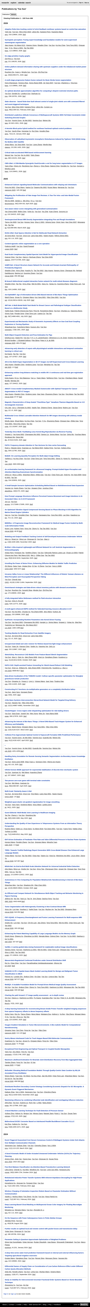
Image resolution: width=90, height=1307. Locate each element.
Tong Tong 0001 (72, 45)
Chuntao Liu (65, 311)
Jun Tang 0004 (20, 144)
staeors (7, 147)
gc (5, 1223)
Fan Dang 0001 (49, 829)
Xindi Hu (67, 475)
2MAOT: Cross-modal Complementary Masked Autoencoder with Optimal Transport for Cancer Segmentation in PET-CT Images (41, 390)
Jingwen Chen (36, 488)
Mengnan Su (62, 187)
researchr (5, 3)
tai (5, 228)
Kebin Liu (19, 829)
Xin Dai (34, 1197)
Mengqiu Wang (20, 1210)
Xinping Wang (55, 1272)
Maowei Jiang (16, 448)
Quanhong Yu (10, 1041)
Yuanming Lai (10, 625)
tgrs (6, 238)
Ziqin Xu (21, 657)
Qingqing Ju (16, 681)
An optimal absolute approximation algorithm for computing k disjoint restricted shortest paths (41, 91)
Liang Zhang (37, 144)
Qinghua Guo (9, 338)
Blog (44, 1304)
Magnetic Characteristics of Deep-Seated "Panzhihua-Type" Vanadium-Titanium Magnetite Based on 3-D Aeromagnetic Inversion (45, 403)
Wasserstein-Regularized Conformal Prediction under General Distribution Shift (35, 960)
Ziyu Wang (16, 1052)
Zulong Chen (54, 936)
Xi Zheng (41, 566)
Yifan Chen (42, 1030)
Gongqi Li (80, 166)
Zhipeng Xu (19, 936)
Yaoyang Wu (62, 1258)
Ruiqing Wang (10, 829)
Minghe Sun (25, 72)
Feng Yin (19, 1062)
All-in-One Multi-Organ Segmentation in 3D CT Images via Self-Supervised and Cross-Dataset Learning (44, 362)
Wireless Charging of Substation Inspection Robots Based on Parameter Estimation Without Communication (40, 1192)
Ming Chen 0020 (25, 32)
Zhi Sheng (8, 566)
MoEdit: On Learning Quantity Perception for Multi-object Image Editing (32, 456)
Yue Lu (33, 378)
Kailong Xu (16, 1124)
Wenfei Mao (47, 144)
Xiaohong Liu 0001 (30, 950)
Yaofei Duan (9, 311)
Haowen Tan (16, 703)
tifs (6, 440)
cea (6, 684)
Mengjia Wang (44, 936)
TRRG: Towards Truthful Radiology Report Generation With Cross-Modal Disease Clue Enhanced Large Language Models (44, 851)
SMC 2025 (8, 901)
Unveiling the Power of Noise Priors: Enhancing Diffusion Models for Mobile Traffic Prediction (41, 563)
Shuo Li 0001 (18, 48)
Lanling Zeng (47, 805)
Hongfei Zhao (44, 131)
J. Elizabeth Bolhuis (24, 340)
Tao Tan (11, 225)
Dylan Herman (28, 1242)
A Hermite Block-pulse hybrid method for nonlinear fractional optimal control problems (38, 128)
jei (5, 807)
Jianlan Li (18, 201)
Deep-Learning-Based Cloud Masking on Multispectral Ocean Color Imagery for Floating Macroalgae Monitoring (43, 1206)
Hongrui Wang (10, 842)
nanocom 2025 (10, 190)
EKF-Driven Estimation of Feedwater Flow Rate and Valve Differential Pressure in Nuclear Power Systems (45, 839)
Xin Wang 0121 (19, 45)
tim (6, 518)
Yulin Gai (8, 32)
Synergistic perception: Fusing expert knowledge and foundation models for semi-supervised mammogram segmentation (41, 41)
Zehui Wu (70, 434)
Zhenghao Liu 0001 (31, 936)
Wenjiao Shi (15, 381)
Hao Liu (7, 515)
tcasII (7, 1199)
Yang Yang (16, 805)
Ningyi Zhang (9, 1076)
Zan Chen (19, 1030)
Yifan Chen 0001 (53, 297)
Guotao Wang (10, 1258)
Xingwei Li (8, 434)
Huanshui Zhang (36, 772)
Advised (13, 14)
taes (6, 123)
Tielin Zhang (34, 155)
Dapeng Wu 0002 (40, 187)
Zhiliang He (23, 668)
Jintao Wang (9, 144)
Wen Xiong (34, 713)
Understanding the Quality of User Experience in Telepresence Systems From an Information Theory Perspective (43, 824)
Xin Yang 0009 (76, 475)
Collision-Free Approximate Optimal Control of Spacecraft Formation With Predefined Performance (43, 735)
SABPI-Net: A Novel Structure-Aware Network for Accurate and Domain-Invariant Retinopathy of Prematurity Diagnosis (41, 266)
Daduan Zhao (10, 1092)
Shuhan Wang (44, 1272)
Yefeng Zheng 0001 (61, 236)
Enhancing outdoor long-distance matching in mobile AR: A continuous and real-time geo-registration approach (44, 374)
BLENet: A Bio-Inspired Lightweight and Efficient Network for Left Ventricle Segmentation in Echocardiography (40, 548)
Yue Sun (15, 32)
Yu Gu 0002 (71, 936)
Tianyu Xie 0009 (10, 222)
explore (13, 3)
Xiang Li (25, 257)
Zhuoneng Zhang (51, 394)
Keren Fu (66, 458)
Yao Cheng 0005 (11, 211)
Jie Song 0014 (10, 236)
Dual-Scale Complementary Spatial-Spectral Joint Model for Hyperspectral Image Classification (41, 254)
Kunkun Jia (57, 612)
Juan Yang (49, 681)
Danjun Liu (45, 434)
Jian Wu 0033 (47, 1076)
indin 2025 (8, 845)
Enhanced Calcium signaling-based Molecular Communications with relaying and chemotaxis (41, 185)
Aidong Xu (19, 1113)
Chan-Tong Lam (75, 284)
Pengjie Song (19, 313)
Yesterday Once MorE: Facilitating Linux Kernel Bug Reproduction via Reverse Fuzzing (38, 432)
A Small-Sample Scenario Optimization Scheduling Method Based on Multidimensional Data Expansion (44, 485)
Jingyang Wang (40, 842)
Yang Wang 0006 (52, 713)
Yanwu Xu (52, 284)
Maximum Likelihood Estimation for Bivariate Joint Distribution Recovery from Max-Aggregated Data (43, 1060)
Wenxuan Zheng (51, 1258)
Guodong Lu (62, 657)
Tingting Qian (59, 681)
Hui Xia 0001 (16, 612)
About (4, 1304)
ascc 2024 (8, 1162)
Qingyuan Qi (31, 539)
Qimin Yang (60, 222)
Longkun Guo (25, 93)
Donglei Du (16, 93)
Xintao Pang (9, 553)
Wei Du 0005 (9, 201)
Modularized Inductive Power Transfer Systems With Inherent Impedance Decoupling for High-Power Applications (43, 1179)
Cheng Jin (17, 166)
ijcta (6, 1127)
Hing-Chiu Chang (19, 424)
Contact (11, 1304)
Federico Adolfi (10, 246)
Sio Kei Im (8, 1079)
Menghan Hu (48, 364)
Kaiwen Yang (19, 528)
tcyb (6, 1095)
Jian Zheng (41, 923)
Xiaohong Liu (75, 458)
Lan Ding (66, 515)
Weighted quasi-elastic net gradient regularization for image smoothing (32, 802)
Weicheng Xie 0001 (63, 856)
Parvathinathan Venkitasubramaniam (40, 963)
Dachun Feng (47, 899)
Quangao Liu (26, 448)
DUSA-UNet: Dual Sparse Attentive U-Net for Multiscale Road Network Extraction (36, 233)
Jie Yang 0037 (48, 83)
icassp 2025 (9, 1065)
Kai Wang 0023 (37, 448)
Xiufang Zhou (66, 448)
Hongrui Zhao (23, 83)
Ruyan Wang (52, 187)
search (28, 3)
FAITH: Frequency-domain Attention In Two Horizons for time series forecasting (35, 445)
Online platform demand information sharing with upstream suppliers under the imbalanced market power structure (45, 68)
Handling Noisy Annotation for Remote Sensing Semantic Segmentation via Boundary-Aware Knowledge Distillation (45, 757)
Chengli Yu (18, 1170)
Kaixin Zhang (19, 488)
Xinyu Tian (40, 869)
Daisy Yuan (17, 566)
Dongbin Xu (65, 166)
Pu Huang (37, 998)
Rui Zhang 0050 (37, 612)
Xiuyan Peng (53, 1159)
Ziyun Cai (26, 236)
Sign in (81, 2)
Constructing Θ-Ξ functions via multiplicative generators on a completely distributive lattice (40, 689)
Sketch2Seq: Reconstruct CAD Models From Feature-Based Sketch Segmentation (36, 654)
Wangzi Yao (9, 155)
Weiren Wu (47, 120)
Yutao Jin (15, 646)
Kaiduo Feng (48, 448)
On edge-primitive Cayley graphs (17, 56)
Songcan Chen (41, 762)
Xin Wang (26, 1076)
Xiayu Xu (45, 284)
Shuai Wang (19, 421)
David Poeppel (28, 246)
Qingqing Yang (10, 1030)
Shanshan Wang (29, 475)
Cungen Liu (48, 107)
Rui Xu (7, 963)
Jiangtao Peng (10, 1221)
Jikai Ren (78, 622)
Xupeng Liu (24, 1103)
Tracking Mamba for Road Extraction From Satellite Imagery (28, 633)
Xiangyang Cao (30, 1092)
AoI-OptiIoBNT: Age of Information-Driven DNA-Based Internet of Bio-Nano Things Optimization (41, 295)
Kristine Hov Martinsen (76, 338)
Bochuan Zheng (35, 257)
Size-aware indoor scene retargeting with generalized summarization (31, 209)
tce (6, 834)
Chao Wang (20, 187)
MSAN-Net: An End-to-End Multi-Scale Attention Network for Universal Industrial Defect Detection (42, 866)
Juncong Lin (63, 211)
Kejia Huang (9, 378)
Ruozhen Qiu (9, 72)
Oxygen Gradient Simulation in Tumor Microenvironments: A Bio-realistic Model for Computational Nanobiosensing (42, 1026)
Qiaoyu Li (15, 998)
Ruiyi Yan (32, 1103)
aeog (6, 383)
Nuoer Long (9, 528)
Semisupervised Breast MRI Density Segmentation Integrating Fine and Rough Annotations (40, 219)
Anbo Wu (8, 1272)
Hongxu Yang (29, 222)
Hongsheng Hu (10, 1183)
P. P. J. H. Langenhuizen (39, 338)
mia (6, 480)
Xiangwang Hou (44, 515)
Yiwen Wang (40, 378)
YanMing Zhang (31, 553)
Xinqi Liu (41, 657)
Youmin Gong (17, 120)
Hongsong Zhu (64, 1170)
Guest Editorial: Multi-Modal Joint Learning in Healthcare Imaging (30, 813)
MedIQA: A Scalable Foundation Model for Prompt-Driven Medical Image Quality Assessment (40, 984)
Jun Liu (7, 502)
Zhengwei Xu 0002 (24, 408)
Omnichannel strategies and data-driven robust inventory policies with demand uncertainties (40, 587)
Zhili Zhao (8, 1103)
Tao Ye (29, 899)
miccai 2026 (9, 276)
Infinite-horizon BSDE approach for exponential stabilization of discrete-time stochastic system (41, 770)
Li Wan (39, 1103)
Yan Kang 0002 (18, 434)
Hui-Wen (26, 1170)
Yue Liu (12, 872)
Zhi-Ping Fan (42, 72)
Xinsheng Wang (26, 805)
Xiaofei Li (8, 1197)
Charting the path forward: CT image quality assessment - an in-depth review (34, 995)
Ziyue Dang (27, 829)
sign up (13, 1294)
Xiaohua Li (80, 936)
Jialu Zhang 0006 (31, 657)
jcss (6, 96)
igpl (6, 695)
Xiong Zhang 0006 (35, 83)
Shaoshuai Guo (10, 327)
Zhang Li (14, 815)
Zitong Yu (59, 458)
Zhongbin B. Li (39, 1210)
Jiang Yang (16, 692)
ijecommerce (9, 204)
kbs (6, 289)
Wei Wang (25, 772)
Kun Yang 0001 (40, 297)
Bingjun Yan (28, 1113)
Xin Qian (37, 977)
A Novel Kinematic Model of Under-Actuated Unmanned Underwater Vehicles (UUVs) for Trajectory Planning (42, 1155)
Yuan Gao (18, 1076)
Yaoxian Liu (9, 488)
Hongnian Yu (26, 131)
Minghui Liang (10, 169)
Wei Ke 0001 (36, 284)
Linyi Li (31, 681)
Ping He (36, 311)
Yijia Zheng (70, 1014)
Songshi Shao (27, 590)
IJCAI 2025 (9, 569)
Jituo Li (14, 657)
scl (6, 775)
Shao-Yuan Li (30, 762)
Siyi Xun (8, 987)
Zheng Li (37, 166)
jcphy (6, 604)
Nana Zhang (46, 1103)
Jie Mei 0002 (27, 120)
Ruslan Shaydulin (40, 1242)
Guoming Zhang (29, 273)
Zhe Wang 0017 (31, 625)
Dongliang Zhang (51, 657)
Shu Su (17, 1014)
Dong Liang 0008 (18, 762)
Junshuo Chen (48, 488)
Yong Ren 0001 (56, 515)
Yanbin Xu (34, 646)
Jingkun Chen (29, 977)
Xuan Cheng (53, 211)
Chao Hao (36, 856)
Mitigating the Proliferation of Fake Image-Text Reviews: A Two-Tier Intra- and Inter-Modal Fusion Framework (42, 197)
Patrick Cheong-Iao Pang (24, 311)
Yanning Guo (37, 120)
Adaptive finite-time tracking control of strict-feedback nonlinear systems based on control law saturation (45, 29)
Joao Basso (51, 1242)
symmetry (8, 330)
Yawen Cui (44, 856)
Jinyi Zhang (37, 899)
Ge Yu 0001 (9, 939)
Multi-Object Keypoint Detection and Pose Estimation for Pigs (28, 335)
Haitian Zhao (77, 829)
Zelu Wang (8, 869)
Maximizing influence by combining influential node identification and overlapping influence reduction (44, 1100)
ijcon (6, 110)
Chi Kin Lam (32, 923)
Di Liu (17, 378)
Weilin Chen (22, 211)
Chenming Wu (46, 668)
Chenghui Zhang (50, 1092)
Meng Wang (35, 1014)
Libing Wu (35, 32)
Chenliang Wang (71, 378)
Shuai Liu (14, 539)
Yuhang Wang (40, 681)
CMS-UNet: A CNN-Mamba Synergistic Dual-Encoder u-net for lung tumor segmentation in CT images (43, 163)
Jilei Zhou (26, 201)
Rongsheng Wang (46, 311)
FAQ (50, 1304)
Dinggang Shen (70, 909)
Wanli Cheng (9, 297)
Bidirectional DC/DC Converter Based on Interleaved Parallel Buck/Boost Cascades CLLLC (39, 1121)
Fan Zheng (27, 1197)
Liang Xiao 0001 (36, 236)
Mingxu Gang (38, 1113)
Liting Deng (9, 1170)
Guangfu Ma (47, 738)
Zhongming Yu (10, 1285)
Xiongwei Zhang (26, 692)
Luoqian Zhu (18, 977)
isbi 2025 (8, 367)
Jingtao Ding (26, 566)
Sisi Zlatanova (25, 378)
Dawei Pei (19, 338)
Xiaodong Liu (75, 515)
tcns (6, 1148)
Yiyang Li (24, 681)
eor (6, 75)
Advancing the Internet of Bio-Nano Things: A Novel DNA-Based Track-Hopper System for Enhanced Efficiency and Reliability (43, 723)
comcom (8, 614)
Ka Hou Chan (60, 45)
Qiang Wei (19, 437)
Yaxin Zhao (9, 166)
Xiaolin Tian (36, 408)
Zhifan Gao (75, 421)
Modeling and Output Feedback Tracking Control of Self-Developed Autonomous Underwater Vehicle (43, 536)
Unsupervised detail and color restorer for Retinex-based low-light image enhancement (38, 644)
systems (8, 1274)
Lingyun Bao (52, 977)
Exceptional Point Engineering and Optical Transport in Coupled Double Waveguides (37, 1049)
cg (5, 214)
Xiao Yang (40, 394)
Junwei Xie (62, 869)
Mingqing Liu (9, 1210)
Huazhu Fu (29, 270)
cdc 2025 (8, 751)
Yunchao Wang (80, 434)
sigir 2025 (8, 942)
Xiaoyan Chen (24, 646)
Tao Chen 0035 (47, 257)
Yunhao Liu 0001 (11, 831)
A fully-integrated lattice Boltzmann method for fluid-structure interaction (33, 598)
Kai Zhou (8, 1124)
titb (6, 316)
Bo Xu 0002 (25, 155)
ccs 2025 (8, 628)
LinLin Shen (75, 856)
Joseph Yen (25, 713)
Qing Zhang (45, 166)
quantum (8, 1247)
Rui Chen (35, 131)
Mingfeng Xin (34, 1170)
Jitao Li (46, 539)
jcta (6, 61)
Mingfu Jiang (9, 421)
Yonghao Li (24, 909)
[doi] (24, 34)
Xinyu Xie (27, 528)
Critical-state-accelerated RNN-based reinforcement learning (28, 152)
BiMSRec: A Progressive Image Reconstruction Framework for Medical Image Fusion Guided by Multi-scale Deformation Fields (44, 524)
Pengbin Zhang (21, 842)
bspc (6, 51)
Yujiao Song (9, 1231)
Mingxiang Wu (69, 987)
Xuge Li (18, 72)
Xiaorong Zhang (76, 311)
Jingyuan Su (20, 1183)
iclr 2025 (8, 966)
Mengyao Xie (20, 625)
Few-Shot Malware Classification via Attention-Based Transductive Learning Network (37, 1167)
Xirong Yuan (9, 313)
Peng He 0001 (10, 187)
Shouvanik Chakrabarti (65, 1242)
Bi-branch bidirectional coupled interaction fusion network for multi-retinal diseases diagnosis (41, 281)
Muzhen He (49, 909)
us (5, 542)
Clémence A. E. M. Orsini (58, 338)
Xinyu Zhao (20, 270)
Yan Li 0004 (19, 1092)
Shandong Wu (31, 815)
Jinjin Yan (18, 1159)
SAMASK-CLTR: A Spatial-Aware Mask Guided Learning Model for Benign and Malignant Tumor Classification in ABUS (41, 972)
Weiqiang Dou (46, 1014)
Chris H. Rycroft (17, 601)
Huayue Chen (10, 257)
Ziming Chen (9, 1159)
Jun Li (14, 408)
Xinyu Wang (37, 805)
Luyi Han (15, 909)
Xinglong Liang (30, 364)
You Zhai (45, 211)
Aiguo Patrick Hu (51, 1197)
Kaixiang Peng (45, 32)
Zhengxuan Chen (51, 869)
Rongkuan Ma (10, 437)
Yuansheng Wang (23, 327)
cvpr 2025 (8, 464)
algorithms (8, 491)
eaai (6, 649)
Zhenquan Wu (70, 270)
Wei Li (33, 555)
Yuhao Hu (70, 622)
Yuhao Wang (9, 856)
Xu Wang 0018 (38, 829)
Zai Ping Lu (9, 59)
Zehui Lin (8, 475)
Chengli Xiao (16, 579)
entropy (7, 1116)
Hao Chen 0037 (71, 222)
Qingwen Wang (28, 297)
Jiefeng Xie (9, 899)
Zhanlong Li (65, 83)
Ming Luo (17, 869)
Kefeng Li (55, 1014)
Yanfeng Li (8, 458)
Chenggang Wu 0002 (32, 434)
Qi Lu (32, 201)
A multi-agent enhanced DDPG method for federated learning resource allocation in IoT (38, 609)
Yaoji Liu (23, 899)
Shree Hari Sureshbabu (13, 1242)
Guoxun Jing (35, 327)
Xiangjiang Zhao (21, 1258)
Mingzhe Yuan (52, 842)
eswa (7, 716)
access (7, 504)
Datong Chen (55, 166)
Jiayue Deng (57, 408)
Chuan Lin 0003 (72, 553)
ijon (6, 158)
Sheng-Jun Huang (53, 762)
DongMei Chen (23, 515)
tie (5, 1186)
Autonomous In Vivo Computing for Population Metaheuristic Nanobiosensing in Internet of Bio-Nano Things (44, 881)
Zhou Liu (20, 1017)
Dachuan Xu (35, 93)
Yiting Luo (22, 539)
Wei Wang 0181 (24, 555)
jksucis (7, 1003)
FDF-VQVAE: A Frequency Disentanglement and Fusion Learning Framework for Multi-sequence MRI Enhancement (43, 919)
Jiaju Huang (9, 45)
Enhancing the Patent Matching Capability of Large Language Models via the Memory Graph (40, 933)
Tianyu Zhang (25, 1014)
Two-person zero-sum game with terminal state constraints (27, 780)
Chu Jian (8, 408)
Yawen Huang (48, 236)
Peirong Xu (9, 977)
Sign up (87, 2)
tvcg (6, 660)
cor (6, 593)
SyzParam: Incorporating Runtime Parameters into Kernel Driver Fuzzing (33, 620)
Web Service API (35, 1304)
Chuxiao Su (26, 612)
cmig (6, 426)
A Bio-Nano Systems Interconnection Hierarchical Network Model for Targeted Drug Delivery (40, 700)
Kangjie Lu (44, 622)
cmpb (7, 955)
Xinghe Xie (25, 869)
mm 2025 (8, 671)
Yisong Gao (27, 1159)
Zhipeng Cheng (46, 408)
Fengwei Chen (31, 1183)
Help (25, 1304)
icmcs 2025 (9, 797)
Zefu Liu (52, 646)
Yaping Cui (29, 187)
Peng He (27, 1030)
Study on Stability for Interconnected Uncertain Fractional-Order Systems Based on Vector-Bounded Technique (43, 1281)
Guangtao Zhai (47, 998)
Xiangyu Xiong (31, 45)
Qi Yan (34, 566)
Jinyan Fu (18, 297)
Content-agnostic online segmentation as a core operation (27, 244)
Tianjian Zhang (10, 1062)
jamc (6, 134)
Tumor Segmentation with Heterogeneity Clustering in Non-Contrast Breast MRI (35, 907)
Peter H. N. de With (47, 340)
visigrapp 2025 (10, 343)
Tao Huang (34, 515)
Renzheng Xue (27, 166)
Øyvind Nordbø (10, 340)
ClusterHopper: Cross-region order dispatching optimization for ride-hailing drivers (37, 711)
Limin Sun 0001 (52, 1170)
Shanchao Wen (10, 885)
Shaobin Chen (42, 45)
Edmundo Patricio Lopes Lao (55, 553)
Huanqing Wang (57, 32)
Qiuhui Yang (9, 1014)
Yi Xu (10, 48)
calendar (21, 3)
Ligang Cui (41, 313)
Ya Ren (62, 1014)
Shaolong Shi (28, 885)
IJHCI (7, 582)
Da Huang (8, 354)
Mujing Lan (67, 408)
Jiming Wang (54, 434)
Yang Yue (8, 1052)
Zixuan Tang (72, 1113)
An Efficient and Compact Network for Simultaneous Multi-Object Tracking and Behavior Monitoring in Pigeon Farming (44, 894)
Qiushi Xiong (9, 936)
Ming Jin (42, 713)
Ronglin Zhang (17, 1272)
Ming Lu (7, 539)
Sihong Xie (58, 963)
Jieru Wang (48, 612)
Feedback (57, 1304)
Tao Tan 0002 (29, 48)
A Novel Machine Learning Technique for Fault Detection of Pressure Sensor (34, 1111)
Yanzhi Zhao (16, 131)
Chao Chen (15, 963)
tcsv (6, 558)
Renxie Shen (39, 1258)
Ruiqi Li (7, 448)
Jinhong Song (50, 222)
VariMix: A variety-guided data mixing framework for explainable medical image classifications (41, 947)
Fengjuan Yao (19, 553)
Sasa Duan (16, 713)
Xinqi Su (52, 856)
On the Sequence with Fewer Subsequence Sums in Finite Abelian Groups (33, 1218)
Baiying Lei (19, 273)
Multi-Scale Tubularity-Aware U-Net (18, 791)
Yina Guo (74, 83)
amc (6, 34)
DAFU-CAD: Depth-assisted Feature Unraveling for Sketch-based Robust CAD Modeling (38, 665)
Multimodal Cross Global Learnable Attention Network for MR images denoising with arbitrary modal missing (43, 417)
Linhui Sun (34, 1272)
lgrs (6, 410)
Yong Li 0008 (57, 566)
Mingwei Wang (80, 1014)
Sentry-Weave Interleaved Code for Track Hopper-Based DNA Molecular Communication (38, 1038)
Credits (18, 1304)
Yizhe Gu (30, 211)
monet (7, 1172)
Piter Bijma (35, 340)
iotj (6, 300)
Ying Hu (24, 1052)
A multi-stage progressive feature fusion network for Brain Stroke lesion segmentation (38, 80)
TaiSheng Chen (51, 378)
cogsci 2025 (9, 249)
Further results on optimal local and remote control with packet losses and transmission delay (41, 1229)
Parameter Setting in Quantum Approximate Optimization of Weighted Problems (35, 1239)
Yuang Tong (67, 829)
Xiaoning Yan (43, 646)
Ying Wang (69, 394)
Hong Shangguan (11, 83)
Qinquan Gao (65, 421)
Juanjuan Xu (16, 772)
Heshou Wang (17, 1197)
